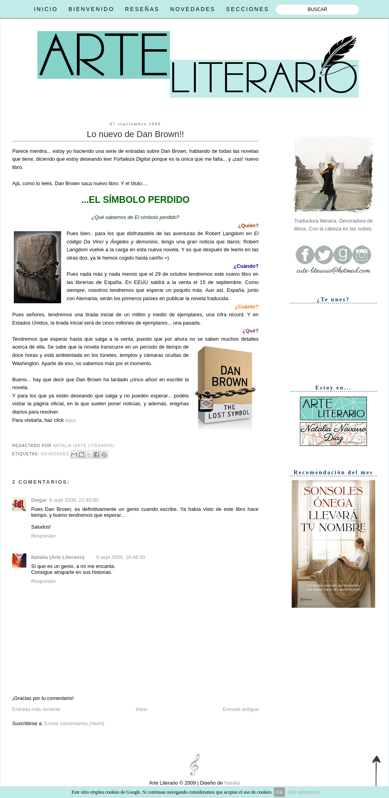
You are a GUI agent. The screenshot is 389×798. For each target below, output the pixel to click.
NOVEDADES (193, 9)
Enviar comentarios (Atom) (74, 723)
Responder (43, 536)
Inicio (141, 709)
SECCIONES (247, 9)
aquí (70, 420)
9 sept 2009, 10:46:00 (120, 557)
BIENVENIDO (91, 9)
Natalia (231, 783)
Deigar (39, 500)
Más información (304, 792)
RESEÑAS (142, 9)
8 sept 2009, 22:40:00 (73, 500)
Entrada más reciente (36, 709)
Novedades (55, 454)
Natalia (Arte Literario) (57, 557)
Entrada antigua (241, 709)
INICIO (46, 9)
